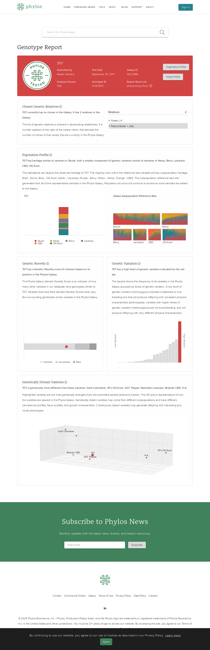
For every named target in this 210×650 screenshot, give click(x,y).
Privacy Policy (123, 595)
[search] (105, 32)
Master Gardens (66, 74)
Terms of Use (106, 595)
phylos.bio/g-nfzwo (137, 86)
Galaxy (92, 595)
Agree (106, 641)
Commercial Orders (75, 595)
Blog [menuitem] (125, 7)
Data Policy (140, 595)
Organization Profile (176, 67)
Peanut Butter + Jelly (122, 126)
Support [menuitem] (137, 7)
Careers (153, 595)
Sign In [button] (185, 7)
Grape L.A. (116, 120)
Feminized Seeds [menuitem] (84, 7)
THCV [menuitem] (102, 7)
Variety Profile (173, 76)
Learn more (173, 635)
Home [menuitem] (67, 7)
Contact (57, 595)
